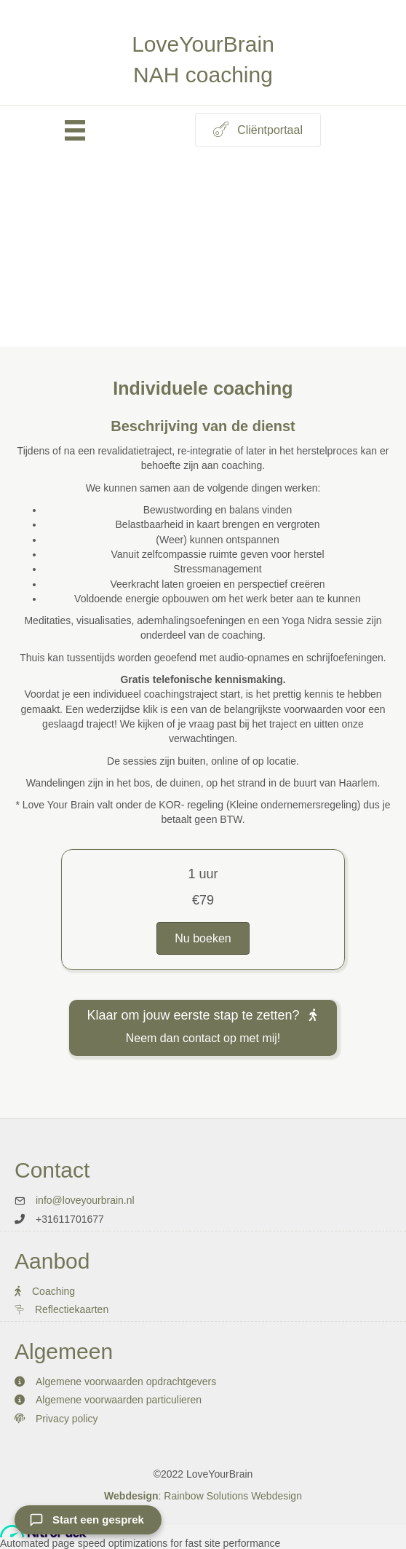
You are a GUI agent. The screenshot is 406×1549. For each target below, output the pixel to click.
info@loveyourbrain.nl (85, 1200)
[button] (258, 130)
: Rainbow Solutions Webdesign (203, 1496)
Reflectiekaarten (73, 1309)
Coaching (53, 1291)
